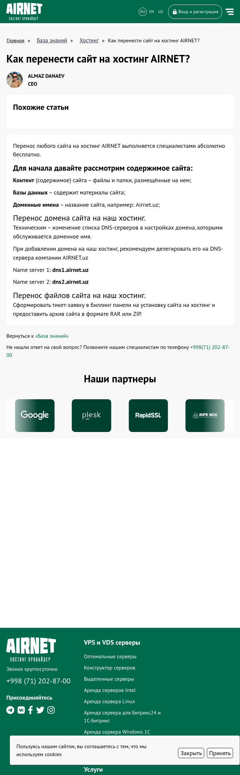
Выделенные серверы (115, 727)
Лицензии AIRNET (185, 768)
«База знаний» (52, 337)
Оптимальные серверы (116, 704)
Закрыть (191, 753)
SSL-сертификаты (184, 715)
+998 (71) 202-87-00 (39, 729)
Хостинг (89, 40)
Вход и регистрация (194, 12)
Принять (220, 753)
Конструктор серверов (115, 715)
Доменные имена (184, 704)
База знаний (52, 40)
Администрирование (188, 727)
